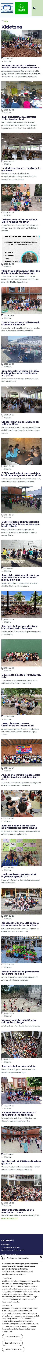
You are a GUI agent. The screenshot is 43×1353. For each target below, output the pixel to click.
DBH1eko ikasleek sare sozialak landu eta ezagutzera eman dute (21, 474)
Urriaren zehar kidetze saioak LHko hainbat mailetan (19, 220)
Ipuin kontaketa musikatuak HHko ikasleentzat (18, 118)
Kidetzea (7, 61)
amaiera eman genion (9, 1218)
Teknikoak (8, 1305)
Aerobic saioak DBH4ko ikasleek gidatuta (21, 1162)
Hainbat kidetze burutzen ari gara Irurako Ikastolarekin (18, 1113)
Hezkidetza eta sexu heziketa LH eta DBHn (21, 169)
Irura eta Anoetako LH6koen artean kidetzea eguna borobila (20, 66)
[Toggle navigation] (40, 8)
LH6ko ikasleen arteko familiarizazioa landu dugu (17, 724)
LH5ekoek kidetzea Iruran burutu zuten (21, 676)
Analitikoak (8, 1278)
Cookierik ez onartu (12, 1343)
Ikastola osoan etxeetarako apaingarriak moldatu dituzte (19, 826)
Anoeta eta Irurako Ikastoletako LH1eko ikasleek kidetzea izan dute (20, 777)
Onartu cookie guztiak (13, 1349)
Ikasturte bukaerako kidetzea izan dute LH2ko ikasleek (19, 627)
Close (41, 1256)
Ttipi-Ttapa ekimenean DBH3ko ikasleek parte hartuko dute (20, 272)
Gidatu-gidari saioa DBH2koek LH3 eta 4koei (20, 422)
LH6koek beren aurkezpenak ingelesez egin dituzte (18, 875)
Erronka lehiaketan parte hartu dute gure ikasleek (20, 972)
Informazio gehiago (17, 1274)
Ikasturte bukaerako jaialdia (18, 1066)
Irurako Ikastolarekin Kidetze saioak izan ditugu (19, 1021)
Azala (6, 21)
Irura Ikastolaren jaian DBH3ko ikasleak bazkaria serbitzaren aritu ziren (20, 373)
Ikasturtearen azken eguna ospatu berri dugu (17, 1211)
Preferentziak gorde (12, 1336)
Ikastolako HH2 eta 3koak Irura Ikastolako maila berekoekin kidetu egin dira (20, 577)
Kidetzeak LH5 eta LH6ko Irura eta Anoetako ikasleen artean (20, 924)
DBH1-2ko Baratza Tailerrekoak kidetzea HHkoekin (20, 323)
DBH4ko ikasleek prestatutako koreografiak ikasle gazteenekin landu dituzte (20, 524)
